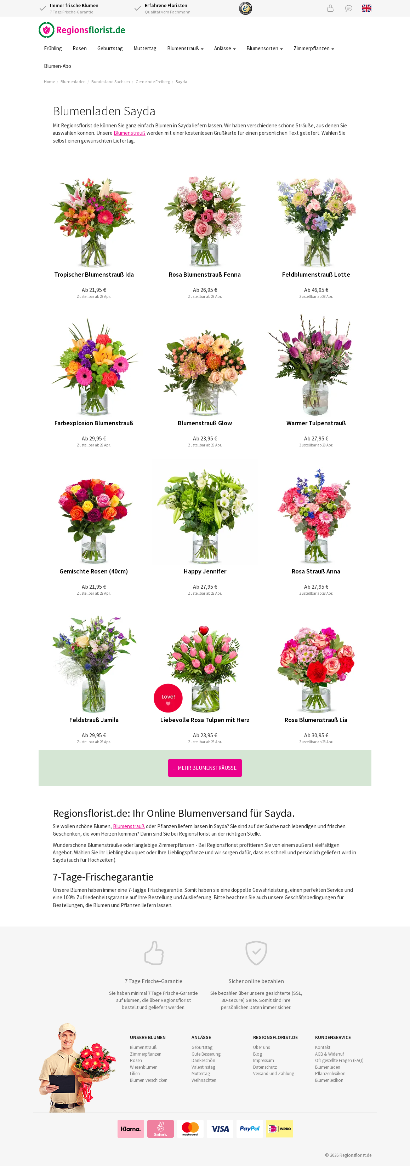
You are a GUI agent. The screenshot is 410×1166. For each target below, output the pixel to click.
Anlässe (225, 48)
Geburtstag (110, 48)
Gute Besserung (206, 1054)
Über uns (261, 1047)
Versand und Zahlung (273, 1073)
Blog (257, 1054)
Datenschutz (265, 1067)
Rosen (80, 48)
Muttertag (144, 48)
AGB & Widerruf (329, 1054)
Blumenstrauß (185, 48)
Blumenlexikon (329, 1080)
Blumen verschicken (148, 1080)
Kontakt (322, 1047)
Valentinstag (203, 1067)
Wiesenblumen (144, 1067)
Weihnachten (204, 1080)
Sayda (181, 81)
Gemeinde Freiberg (153, 81)
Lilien (135, 1073)
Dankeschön (203, 1060)
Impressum (263, 1060)
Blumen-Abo (57, 66)
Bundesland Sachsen (110, 81)
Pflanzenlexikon (330, 1073)
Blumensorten (264, 48)
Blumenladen (73, 81)
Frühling (53, 48)
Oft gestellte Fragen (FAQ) (339, 1060)
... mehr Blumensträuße (205, 767)
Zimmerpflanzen (314, 48)
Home (49, 81)
